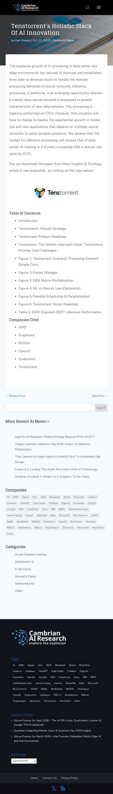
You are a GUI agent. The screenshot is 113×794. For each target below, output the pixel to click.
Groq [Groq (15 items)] (45, 509)
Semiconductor (24, 584)
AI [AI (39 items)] (8, 497)
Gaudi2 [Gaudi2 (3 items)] (92, 503)
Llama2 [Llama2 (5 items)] (29, 515)
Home (34, 778)
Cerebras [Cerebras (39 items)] (11, 503)
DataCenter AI (24, 562)
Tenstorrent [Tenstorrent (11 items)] (83, 527)
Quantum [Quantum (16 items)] (91, 521)
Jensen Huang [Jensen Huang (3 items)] (14, 515)
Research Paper (63, 40)
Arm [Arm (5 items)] (34, 497)
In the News (23, 569)
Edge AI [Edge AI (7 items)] (65, 503)
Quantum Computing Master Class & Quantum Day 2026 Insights (52, 730)
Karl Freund (22, 40)
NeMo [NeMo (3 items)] (10, 521)
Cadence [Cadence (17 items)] (92, 497)
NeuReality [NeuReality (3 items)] (22, 521)
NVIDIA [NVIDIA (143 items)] (36, 521)
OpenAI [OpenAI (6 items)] (62, 521)
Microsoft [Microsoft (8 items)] (64, 515)
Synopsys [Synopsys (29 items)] (68, 527)
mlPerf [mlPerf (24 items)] (94, 515)
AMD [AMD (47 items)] (15, 497)
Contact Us (50, 778)
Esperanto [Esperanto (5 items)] (78, 503)
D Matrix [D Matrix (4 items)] (53, 503)
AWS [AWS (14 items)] (43, 497)
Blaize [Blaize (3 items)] (67, 497)
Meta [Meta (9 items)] (53, 515)
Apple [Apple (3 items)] (25, 497)
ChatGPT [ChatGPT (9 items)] (24, 503)
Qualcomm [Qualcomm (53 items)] (76, 521)
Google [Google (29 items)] (11, 509)
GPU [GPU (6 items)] (21, 509)
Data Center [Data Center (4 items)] (39, 503)
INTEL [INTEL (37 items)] (62, 509)
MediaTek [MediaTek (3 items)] (42, 515)
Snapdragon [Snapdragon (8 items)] (52, 527)
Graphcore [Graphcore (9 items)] (32, 509)
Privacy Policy (70, 778)
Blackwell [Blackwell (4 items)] (55, 497)
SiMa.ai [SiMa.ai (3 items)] (38, 527)
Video (19, 591)
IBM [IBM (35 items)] (53, 509)
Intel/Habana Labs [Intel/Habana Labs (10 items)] (78, 509)
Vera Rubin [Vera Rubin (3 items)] (98, 527)
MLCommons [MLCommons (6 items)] (80, 515)
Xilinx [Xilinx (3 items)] (10, 533)
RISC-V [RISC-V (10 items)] (10, 527)
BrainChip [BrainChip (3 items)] (79, 497)
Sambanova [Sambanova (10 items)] (24, 527)
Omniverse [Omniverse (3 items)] (49, 521)
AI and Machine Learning (31, 554)
